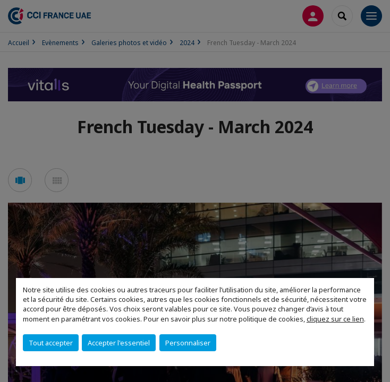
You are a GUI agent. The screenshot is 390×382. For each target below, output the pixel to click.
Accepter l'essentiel (119, 343)
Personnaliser (187, 343)
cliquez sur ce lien (335, 319)
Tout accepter (51, 343)
